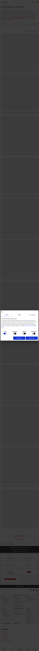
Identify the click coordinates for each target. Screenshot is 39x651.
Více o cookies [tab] (32, 314)
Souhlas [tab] (6, 314)
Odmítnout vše (19, 338)
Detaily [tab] (19, 314)
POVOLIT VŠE (31, 338)
